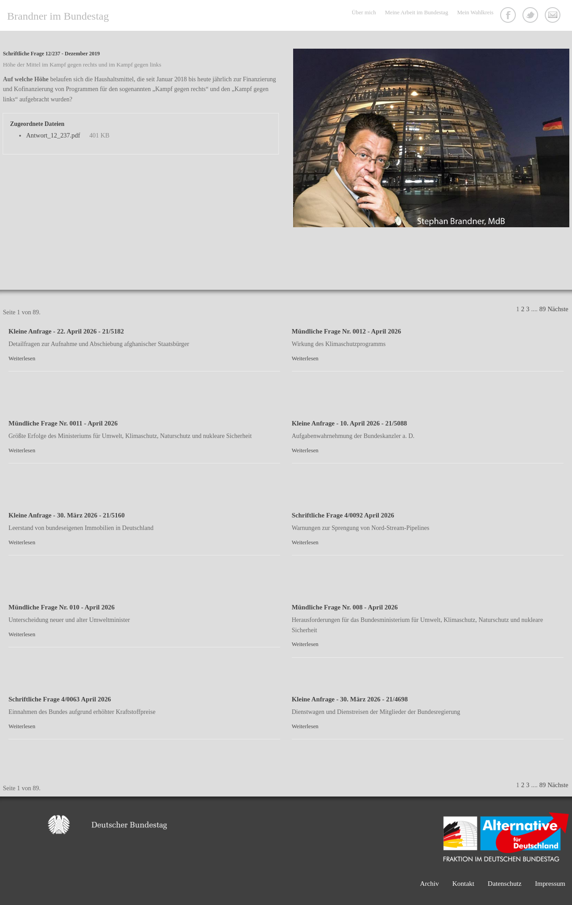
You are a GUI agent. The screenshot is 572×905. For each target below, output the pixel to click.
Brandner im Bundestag (58, 16)
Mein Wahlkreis (475, 12)
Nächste (557, 309)
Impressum (550, 883)
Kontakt (554, 16)
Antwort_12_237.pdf (53, 135)
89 (542, 309)
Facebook (509, 16)
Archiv (429, 883)
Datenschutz (505, 883)
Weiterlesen (21, 358)
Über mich (364, 12)
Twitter (531, 16)
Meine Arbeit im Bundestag (416, 12)
